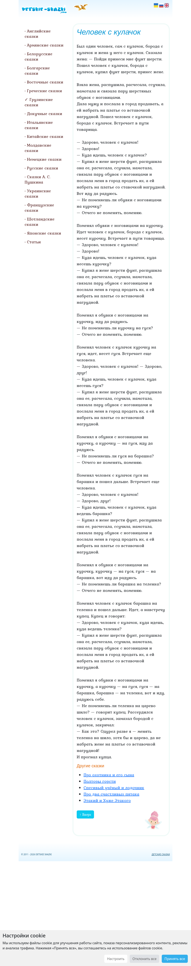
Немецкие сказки (44, 159)
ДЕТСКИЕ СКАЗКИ (161, 854)
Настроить (115, 958)
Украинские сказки (38, 193)
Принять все (175, 958)
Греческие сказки (44, 91)
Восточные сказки (45, 82)
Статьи (34, 242)
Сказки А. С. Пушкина (37, 179)
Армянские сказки (45, 45)
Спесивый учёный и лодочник (114, 787)
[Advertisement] (95, 912)
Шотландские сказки (39, 222)
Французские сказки (39, 207)
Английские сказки (38, 33)
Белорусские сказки (38, 56)
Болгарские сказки (37, 70)
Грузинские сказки (39, 102)
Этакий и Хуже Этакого (107, 800)
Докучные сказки (44, 113)
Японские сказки (44, 233)
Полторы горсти (100, 781)
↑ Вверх (85, 814)
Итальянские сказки (39, 125)
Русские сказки (42, 168)
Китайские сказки (45, 136)
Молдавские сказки (38, 148)
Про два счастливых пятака (111, 794)
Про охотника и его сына (109, 775)
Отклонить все (144, 958)
